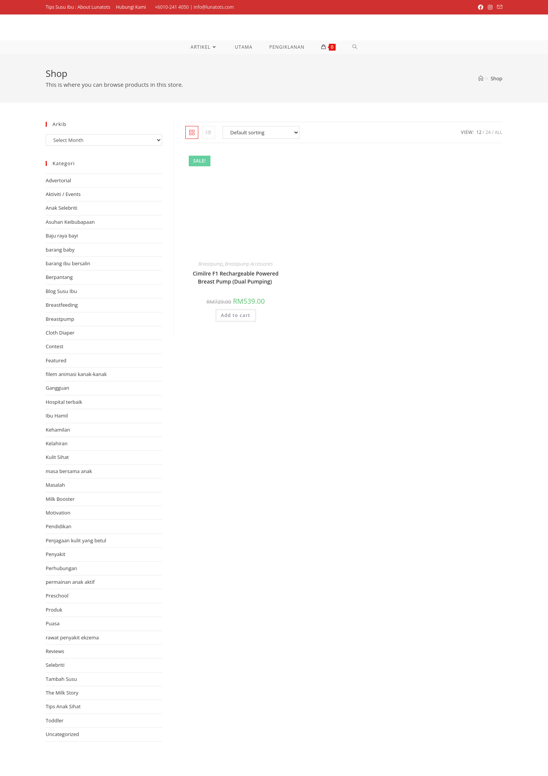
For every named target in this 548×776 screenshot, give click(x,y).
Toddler (55, 720)
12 (479, 132)
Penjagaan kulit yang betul (76, 540)
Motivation (58, 512)
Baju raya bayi (62, 235)
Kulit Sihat (57, 457)
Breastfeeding (62, 304)
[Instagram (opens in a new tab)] (490, 7)
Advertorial (58, 180)
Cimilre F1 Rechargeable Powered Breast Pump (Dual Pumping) (236, 277)
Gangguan (57, 387)
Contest (55, 346)
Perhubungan (61, 568)
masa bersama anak (69, 471)
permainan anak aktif (70, 581)
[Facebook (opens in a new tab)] (481, 7)
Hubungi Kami (131, 7)
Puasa (52, 623)
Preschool (57, 595)
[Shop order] (261, 132)
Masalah (55, 484)
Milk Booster (60, 499)
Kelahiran (57, 443)
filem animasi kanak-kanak (76, 374)
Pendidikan (59, 526)
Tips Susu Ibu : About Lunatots (78, 7)
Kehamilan (58, 429)
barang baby (60, 249)
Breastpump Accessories (249, 264)
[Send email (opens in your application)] (498, 7)
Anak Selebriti (61, 207)
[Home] (480, 78)
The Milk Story (62, 692)
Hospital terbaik (64, 401)
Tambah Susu (61, 679)
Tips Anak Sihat (63, 706)
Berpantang (59, 277)
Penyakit (55, 554)
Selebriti (55, 664)
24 (488, 132)
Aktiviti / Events (63, 194)
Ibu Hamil (57, 415)
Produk (54, 609)
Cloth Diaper (60, 332)
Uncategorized (62, 734)
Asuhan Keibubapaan (70, 221)
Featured (56, 360)
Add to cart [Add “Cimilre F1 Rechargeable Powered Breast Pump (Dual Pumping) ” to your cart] (235, 315)
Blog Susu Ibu (61, 291)
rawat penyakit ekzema (72, 637)
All (498, 132)
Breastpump (210, 264)
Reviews (55, 651)
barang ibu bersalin (68, 263)
